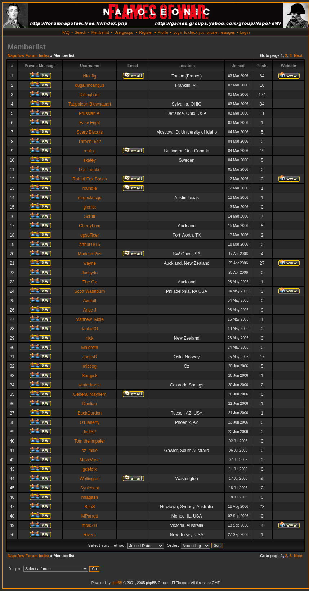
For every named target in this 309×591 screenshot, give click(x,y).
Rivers (90, 534)
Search (80, 33)
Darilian (89, 403)
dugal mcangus (89, 85)
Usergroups (123, 33)
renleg (89, 150)
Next (298, 55)
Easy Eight (89, 122)
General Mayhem (89, 394)
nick (89, 338)
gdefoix (90, 469)
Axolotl (89, 300)
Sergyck (89, 375)
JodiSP (90, 431)
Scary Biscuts (90, 132)
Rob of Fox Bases (89, 179)
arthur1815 (89, 244)
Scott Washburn (89, 291)
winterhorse (90, 385)
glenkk (90, 207)
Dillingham (90, 94)
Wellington (90, 478)
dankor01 (90, 328)
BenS (89, 506)
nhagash (89, 497)
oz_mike (90, 450)
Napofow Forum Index (28, 55)
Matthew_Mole (90, 319)
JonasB (89, 356)
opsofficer (89, 235)
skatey (90, 160)
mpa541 (89, 525)
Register (145, 33)
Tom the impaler (89, 441)
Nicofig (90, 76)
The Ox (89, 282)
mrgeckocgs (90, 197)
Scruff (89, 216)
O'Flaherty (89, 422)
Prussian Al (89, 113)
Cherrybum (89, 225)
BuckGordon (90, 413)
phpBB (116, 583)
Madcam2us (89, 253)
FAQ (66, 33)
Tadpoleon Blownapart (89, 104)
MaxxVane (90, 459)
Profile (163, 33)
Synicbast (89, 488)
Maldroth (89, 347)
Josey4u (90, 272)
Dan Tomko (89, 169)
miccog (90, 366)
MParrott (89, 516)
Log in (245, 33)
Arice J (90, 310)
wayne (90, 263)
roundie (89, 188)
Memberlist (100, 33)
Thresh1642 (89, 141)
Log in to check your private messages (204, 33)
